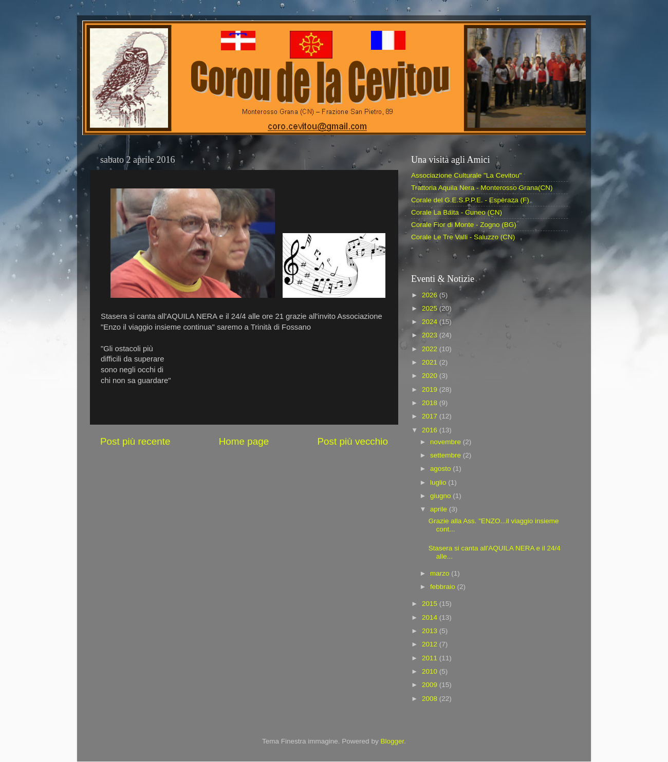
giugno (441, 496)
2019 (430, 389)
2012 (430, 644)
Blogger (392, 741)
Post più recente (135, 441)
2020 (430, 375)
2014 (430, 617)
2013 (430, 631)
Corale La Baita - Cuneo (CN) (456, 212)
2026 (430, 295)
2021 (430, 362)
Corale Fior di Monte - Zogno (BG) (463, 224)
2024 (430, 322)
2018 (430, 403)
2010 (430, 671)
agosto (441, 468)
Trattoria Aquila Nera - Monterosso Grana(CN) (482, 188)
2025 (430, 308)
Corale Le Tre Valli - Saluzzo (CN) (463, 237)
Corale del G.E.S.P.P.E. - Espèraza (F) (470, 200)
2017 (430, 416)
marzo (440, 573)
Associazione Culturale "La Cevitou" (466, 175)
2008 (430, 698)
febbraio (443, 586)
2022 (430, 349)
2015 (430, 603)
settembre (446, 455)
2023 (430, 335)
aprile (439, 509)
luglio (439, 482)
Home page (244, 441)
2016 (430, 430)
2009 (430, 685)
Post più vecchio (352, 441)
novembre (446, 442)
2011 (430, 658)
